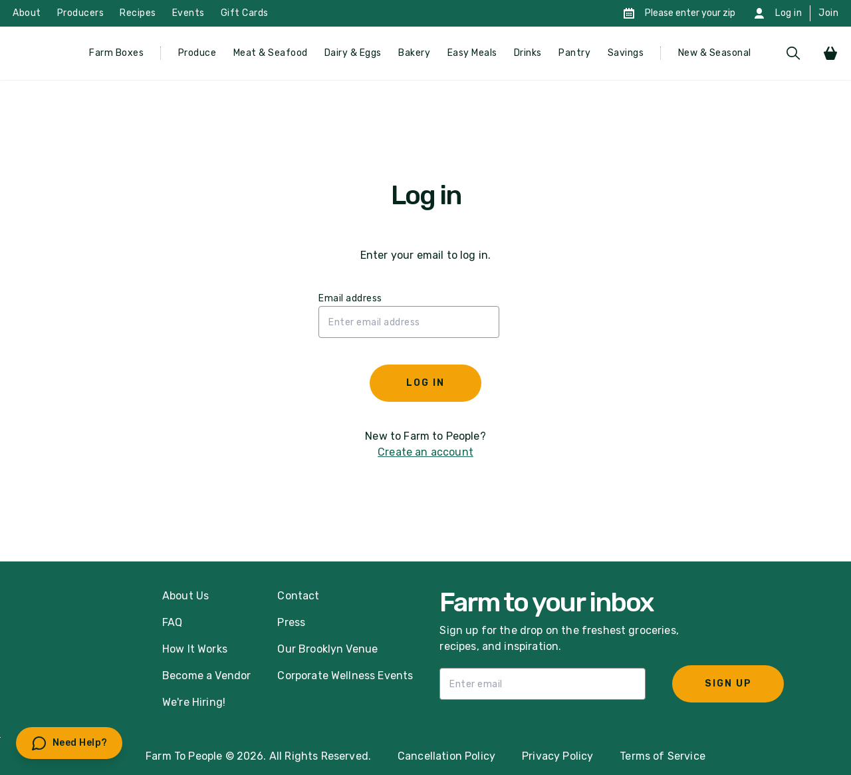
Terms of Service (662, 756)
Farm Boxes (116, 53)
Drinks (528, 53)
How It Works (194, 649)
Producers (80, 13)
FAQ (172, 622)
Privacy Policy (557, 756)
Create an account (425, 452)
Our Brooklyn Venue (327, 649)
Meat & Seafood (270, 53)
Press (291, 622)
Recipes (138, 13)
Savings (626, 53)
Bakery (414, 53)
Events (188, 13)
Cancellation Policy (446, 756)
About (27, 13)
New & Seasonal (714, 53)
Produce (197, 53)
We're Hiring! (193, 702)
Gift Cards (245, 13)
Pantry (574, 53)
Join (828, 13)
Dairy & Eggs (353, 53)
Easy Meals (472, 53)
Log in (788, 13)
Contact (298, 595)
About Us (185, 595)
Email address (350, 298)
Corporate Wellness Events (345, 675)
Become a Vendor (206, 675)
